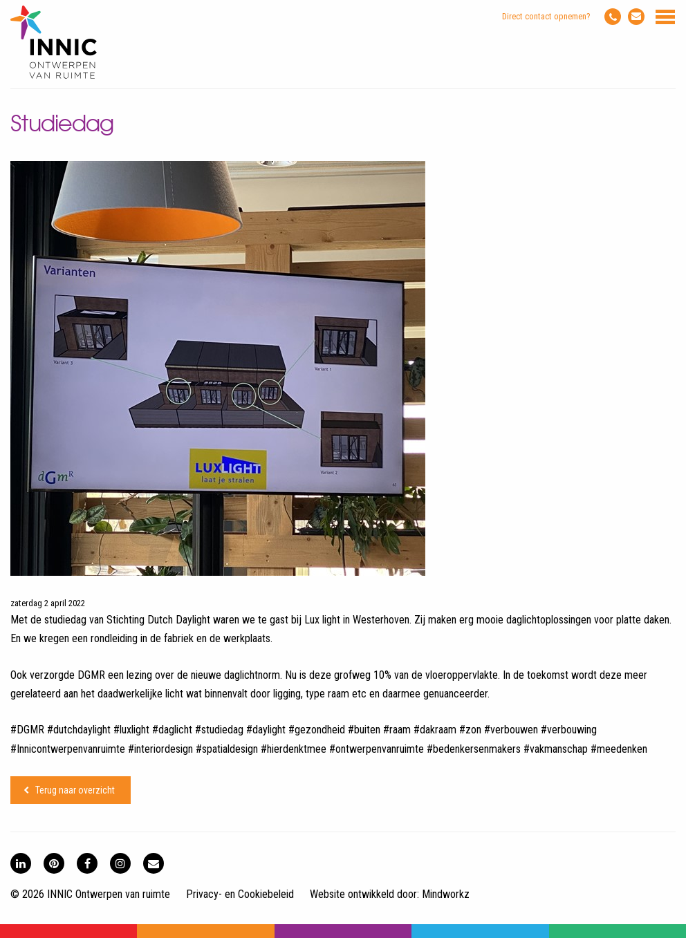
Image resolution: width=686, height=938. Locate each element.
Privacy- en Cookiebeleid (240, 894)
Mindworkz (446, 894)
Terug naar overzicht (75, 790)
